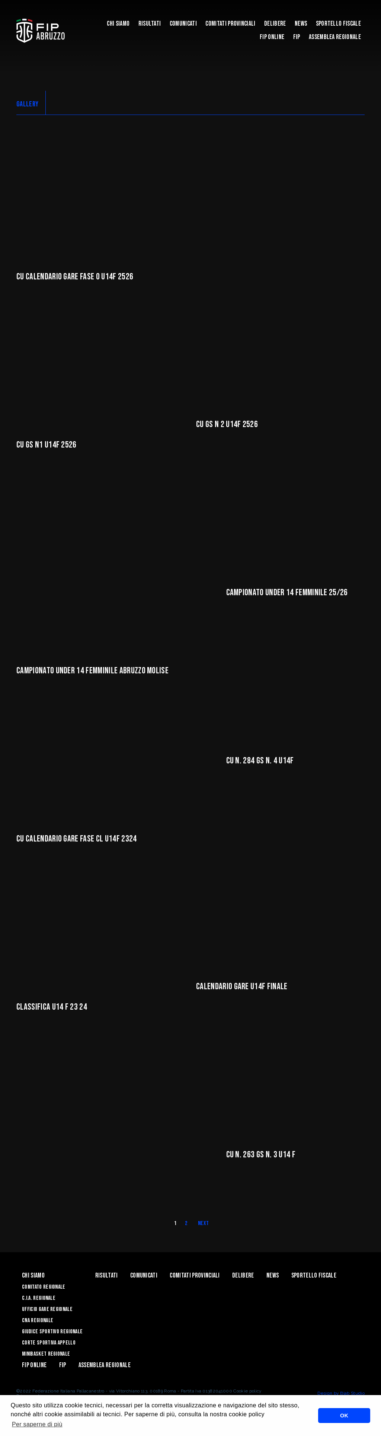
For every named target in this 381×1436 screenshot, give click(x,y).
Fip (296, 37)
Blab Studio (352, 1393)
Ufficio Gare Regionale (47, 1309)
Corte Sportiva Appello (49, 1342)
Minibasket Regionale (46, 1354)
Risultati (149, 24)
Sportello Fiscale (338, 24)
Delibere (275, 24)
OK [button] (344, 1416)
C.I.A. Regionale (38, 1298)
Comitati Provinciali (230, 24)
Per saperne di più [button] (37, 1424)
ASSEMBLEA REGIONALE (335, 37)
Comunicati (183, 24)
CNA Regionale (37, 1320)
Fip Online (272, 37)
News (301, 24)
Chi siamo (118, 24)
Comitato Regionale (43, 1287)
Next (203, 1223)
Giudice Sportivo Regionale (52, 1331)
